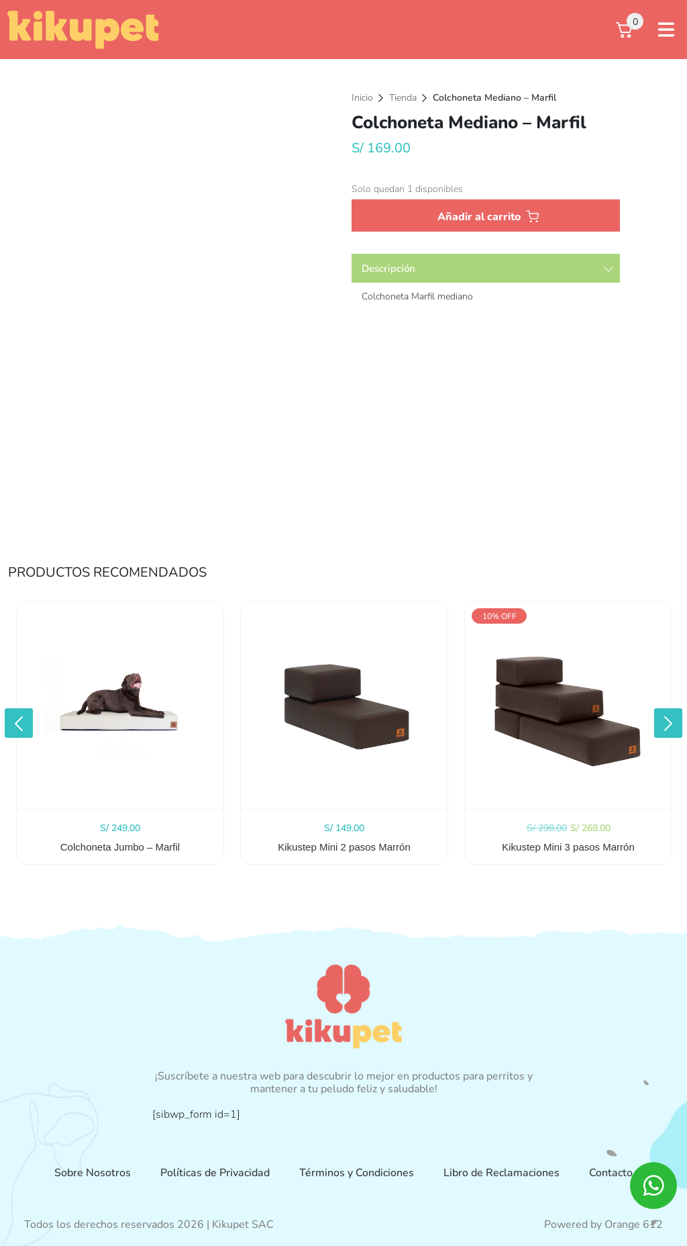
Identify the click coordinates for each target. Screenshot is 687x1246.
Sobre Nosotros (92, 1172)
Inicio (362, 98)
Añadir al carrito (479, 216)
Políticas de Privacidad (215, 1172)
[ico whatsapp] (653, 1185)
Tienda (403, 98)
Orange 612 (633, 1224)
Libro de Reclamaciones (501, 1172)
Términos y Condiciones (356, 1172)
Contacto (611, 1172)
